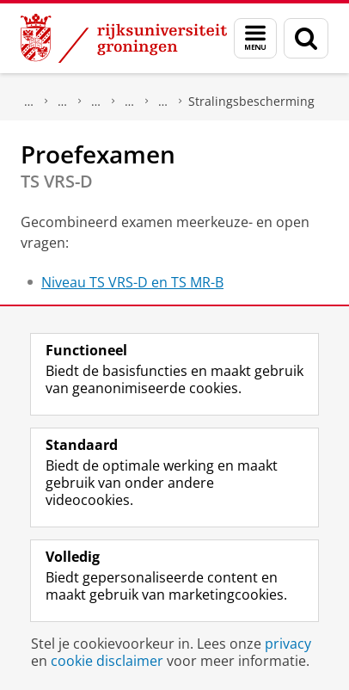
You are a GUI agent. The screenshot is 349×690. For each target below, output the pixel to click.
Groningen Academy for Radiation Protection (129, 101)
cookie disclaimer (107, 660)
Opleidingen (62, 101)
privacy (288, 643)
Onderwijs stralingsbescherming (163, 101)
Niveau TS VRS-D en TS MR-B (132, 282)
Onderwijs (29, 101)
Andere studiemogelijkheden (96, 101)
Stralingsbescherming (251, 101)
